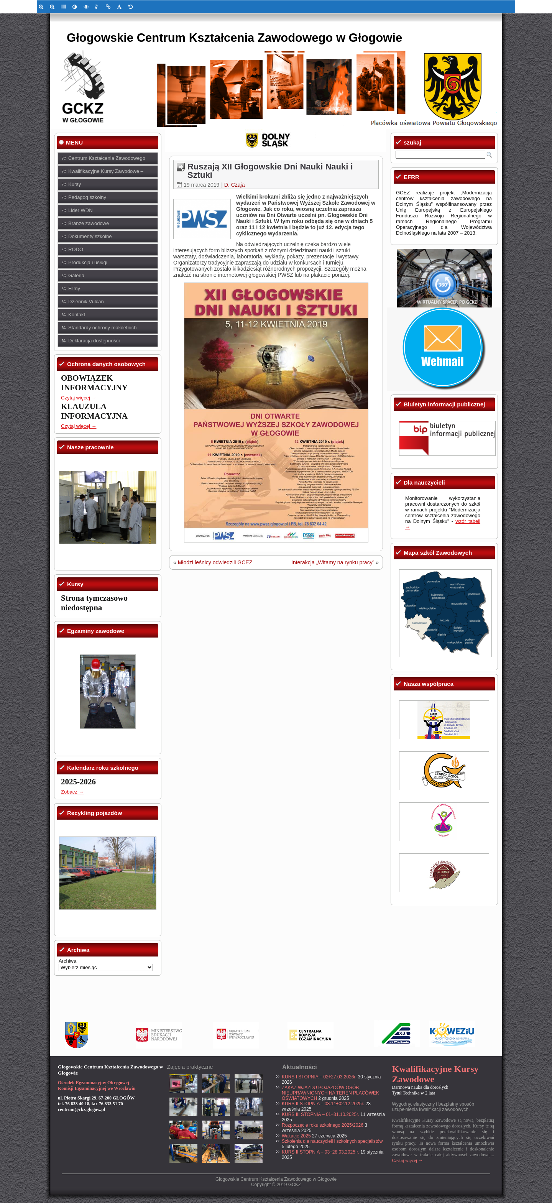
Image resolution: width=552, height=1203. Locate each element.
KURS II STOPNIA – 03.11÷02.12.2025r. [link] (323, 1103)
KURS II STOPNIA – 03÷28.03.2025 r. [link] (320, 1152)
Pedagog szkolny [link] (87, 197)
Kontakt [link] (76, 314)
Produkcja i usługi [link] (87, 262)
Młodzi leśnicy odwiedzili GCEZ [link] (215, 562)
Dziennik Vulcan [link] (86, 301)
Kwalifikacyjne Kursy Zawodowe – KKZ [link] (105, 173)
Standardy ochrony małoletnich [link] (102, 327)
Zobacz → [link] (72, 792)
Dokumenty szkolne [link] (90, 236)
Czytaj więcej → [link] (78, 398)
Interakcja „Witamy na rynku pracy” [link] (332, 562)
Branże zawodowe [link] (88, 223)
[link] (42, 6)
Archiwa (67, 961)
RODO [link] (75, 249)
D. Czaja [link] (234, 185)
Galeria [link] (76, 275)
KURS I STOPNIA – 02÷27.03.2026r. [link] (319, 1077)
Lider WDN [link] (80, 210)
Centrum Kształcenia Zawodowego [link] (106, 158)
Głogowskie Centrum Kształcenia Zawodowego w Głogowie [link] (234, 37)
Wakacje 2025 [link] (296, 1136)
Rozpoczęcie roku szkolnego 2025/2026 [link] (322, 1125)
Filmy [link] (74, 288)
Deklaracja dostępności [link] (94, 340)
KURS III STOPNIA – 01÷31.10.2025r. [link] (320, 1114)
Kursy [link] (74, 184)
